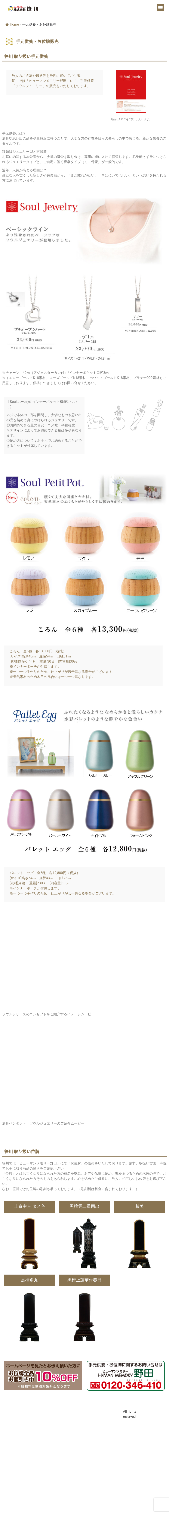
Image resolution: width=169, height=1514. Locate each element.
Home (12, 24)
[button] (160, 7)
